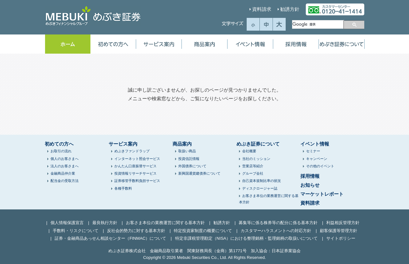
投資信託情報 (188, 159)
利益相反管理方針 (342, 222)
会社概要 (249, 151)
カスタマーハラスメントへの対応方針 (276, 230)
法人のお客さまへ (64, 166)
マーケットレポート (321, 194)
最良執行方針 (104, 222)
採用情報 (296, 44)
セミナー (313, 151)
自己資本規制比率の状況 (261, 181)
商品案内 (204, 44)
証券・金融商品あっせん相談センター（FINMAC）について (110, 238)
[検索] (317, 24)
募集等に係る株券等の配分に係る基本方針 (278, 222)
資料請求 (261, 9)
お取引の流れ (61, 151)
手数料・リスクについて (75, 230)
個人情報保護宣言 (67, 222)
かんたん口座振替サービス (135, 166)
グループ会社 (252, 173)
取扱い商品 (187, 151)
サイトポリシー (340, 238)
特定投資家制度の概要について (203, 230)
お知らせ (310, 185)
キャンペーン (316, 159)
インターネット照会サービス (137, 159)
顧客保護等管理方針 (338, 230)
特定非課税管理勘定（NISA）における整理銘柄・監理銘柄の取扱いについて (246, 238)
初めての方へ (113, 44)
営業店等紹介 (252, 166)
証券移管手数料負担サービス (137, 181)
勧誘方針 (289, 9)
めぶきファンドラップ (132, 151)
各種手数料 (123, 188)
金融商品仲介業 (62, 173)
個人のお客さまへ (64, 159)
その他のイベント (320, 166)
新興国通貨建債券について (199, 173)
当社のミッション (256, 159)
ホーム (67, 44)
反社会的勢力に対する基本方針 (136, 230)
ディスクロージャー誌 (259, 188)
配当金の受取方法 (64, 181)
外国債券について (192, 166)
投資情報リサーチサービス (135, 173)
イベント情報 (250, 44)
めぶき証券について (342, 44)
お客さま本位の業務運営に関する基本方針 (165, 222)
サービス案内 (159, 44)
